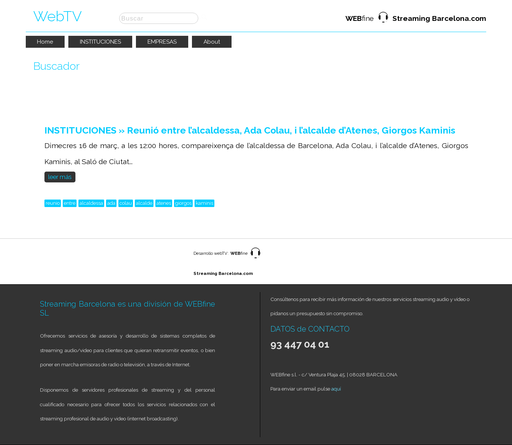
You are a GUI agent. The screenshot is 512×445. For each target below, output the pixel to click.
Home (45, 41)
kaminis (204, 203)
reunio (53, 203)
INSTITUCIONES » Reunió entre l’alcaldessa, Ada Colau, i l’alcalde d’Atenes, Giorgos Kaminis (249, 130)
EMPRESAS (162, 41)
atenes (163, 203)
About (212, 41)
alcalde (144, 203)
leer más (60, 177)
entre (69, 203)
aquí (336, 389)
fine (415, 18)
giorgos (183, 203)
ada (111, 203)
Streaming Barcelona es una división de (112, 304)
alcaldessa (91, 203)
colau (126, 203)
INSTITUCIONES (100, 41)
